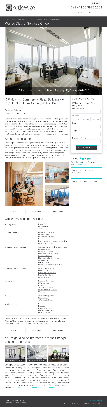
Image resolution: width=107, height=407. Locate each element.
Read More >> (18, 388)
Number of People (79, 138)
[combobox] (96, 3)
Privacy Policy (84, 403)
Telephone (76, 131)
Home (7, 19)
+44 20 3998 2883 (89, 7)
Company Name (78, 108)
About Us (75, 403)
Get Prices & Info (86, 148)
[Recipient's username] (86, 12)
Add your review (77, 164)
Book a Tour (15, 211)
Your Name (76, 116)
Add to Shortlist (58, 211)
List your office (97, 403)
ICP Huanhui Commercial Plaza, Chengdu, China (83, 104)
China (14, 19)
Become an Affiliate (95, 400)
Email (74, 123)
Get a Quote (36, 211)
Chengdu (21, 19)
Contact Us (65, 403)
